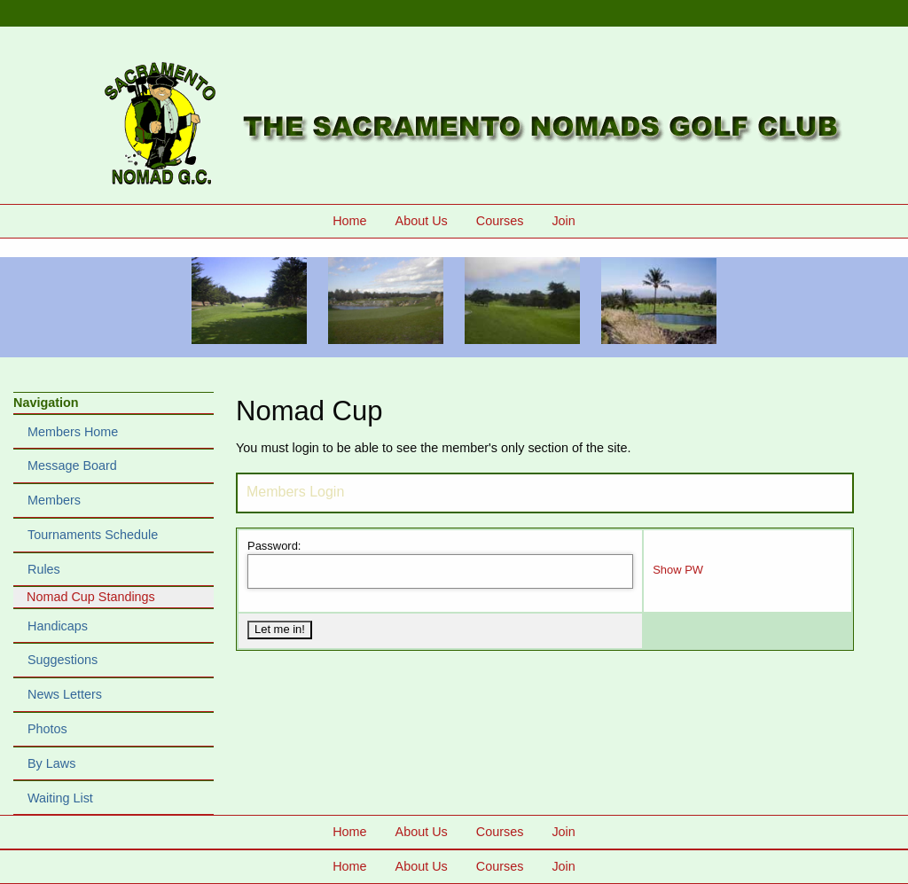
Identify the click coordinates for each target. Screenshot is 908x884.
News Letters (64, 694)
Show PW (678, 569)
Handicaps (57, 626)
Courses (500, 221)
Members (54, 500)
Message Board (72, 465)
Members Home (72, 432)
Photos (47, 729)
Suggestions (62, 660)
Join (563, 221)
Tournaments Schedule (92, 535)
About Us (421, 221)
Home (349, 221)
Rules (43, 569)
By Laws (51, 763)
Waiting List (60, 798)
